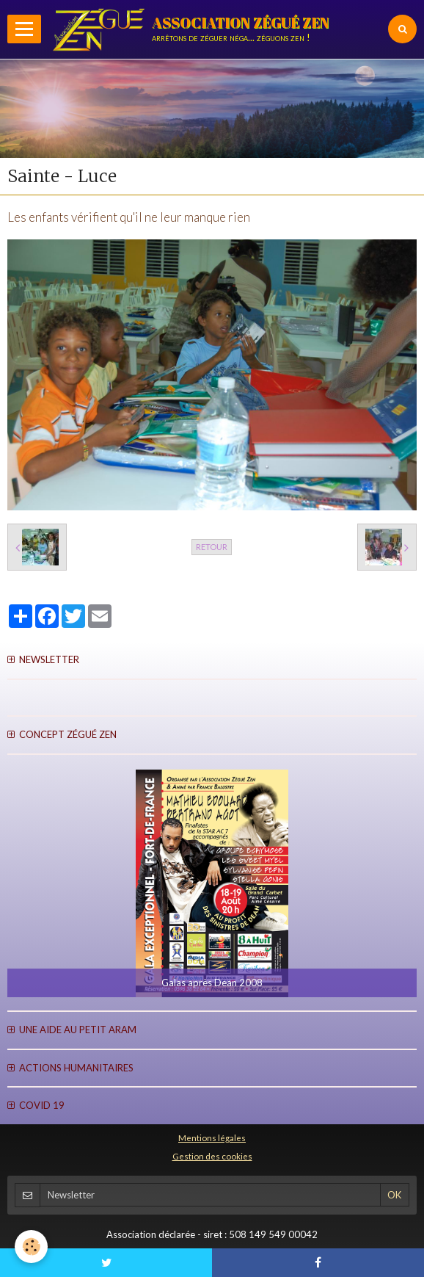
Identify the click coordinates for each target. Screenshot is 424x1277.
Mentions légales (212, 1137)
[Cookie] (31, 1246)
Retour (211, 546)
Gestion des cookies (212, 1156)
